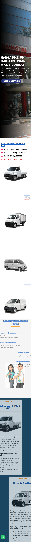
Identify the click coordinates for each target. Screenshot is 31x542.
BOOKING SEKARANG (11, 72)
